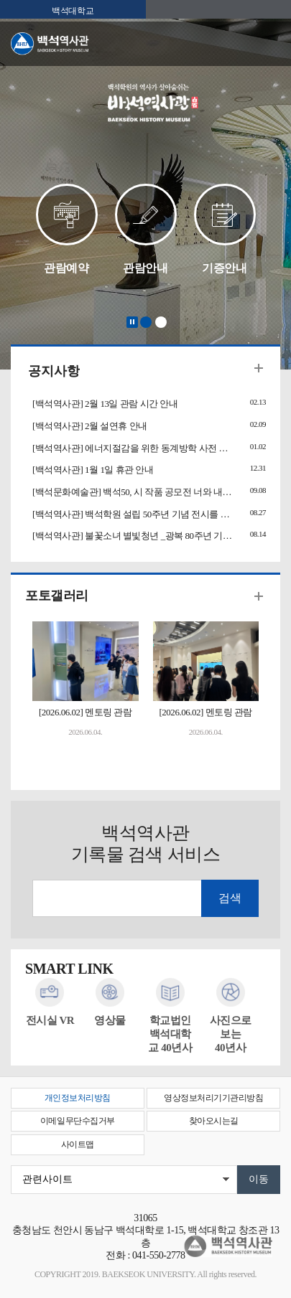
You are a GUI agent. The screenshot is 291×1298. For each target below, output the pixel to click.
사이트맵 (77, 1144)
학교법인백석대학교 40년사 (170, 1034)
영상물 (110, 1020)
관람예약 (66, 268)
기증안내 (224, 268)
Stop (132, 322)
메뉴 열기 (269, 44)
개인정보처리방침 (78, 1098)
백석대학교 (72, 11)
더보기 (258, 368)
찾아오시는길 (214, 1121)
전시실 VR (50, 1020)
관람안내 (145, 268)
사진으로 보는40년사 (230, 1034)
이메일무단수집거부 (77, 1121)
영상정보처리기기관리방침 (213, 1098)
